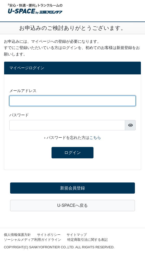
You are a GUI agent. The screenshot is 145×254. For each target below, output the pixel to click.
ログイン (72, 152)
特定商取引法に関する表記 (87, 240)
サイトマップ (77, 235)
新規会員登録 (72, 188)
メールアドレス (23, 90)
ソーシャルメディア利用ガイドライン (32, 240)
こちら (95, 137)
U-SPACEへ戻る (72, 205)
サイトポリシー (49, 235)
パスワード (19, 115)
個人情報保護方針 (17, 235)
